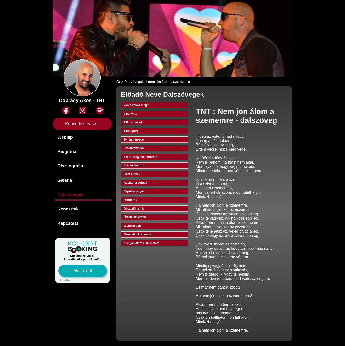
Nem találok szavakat (138, 234)
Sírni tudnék (132, 174)
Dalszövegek (71, 194)
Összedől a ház (134, 208)
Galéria (65, 180)
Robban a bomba (135, 182)
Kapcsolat (68, 223)
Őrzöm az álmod (135, 217)
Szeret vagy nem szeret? (140, 157)
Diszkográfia (70, 166)
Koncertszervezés (82, 123)
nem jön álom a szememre (141, 243)
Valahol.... (130, 113)
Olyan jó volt (132, 225)
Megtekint (82, 270)
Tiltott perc (131, 131)
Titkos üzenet (133, 122)
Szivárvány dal (134, 148)
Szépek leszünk (134, 165)
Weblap (65, 137)
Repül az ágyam (134, 191)
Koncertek (68, 209)
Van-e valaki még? (136, 105)
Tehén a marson (134, 139)
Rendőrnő (130, 200)
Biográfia (67, 151)
